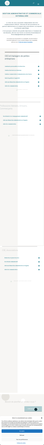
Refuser (22, 435)
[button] (41, 418)
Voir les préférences (22, 439)
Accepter (22, 431)
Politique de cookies (21, 443)
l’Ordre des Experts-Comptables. (26, 42)
